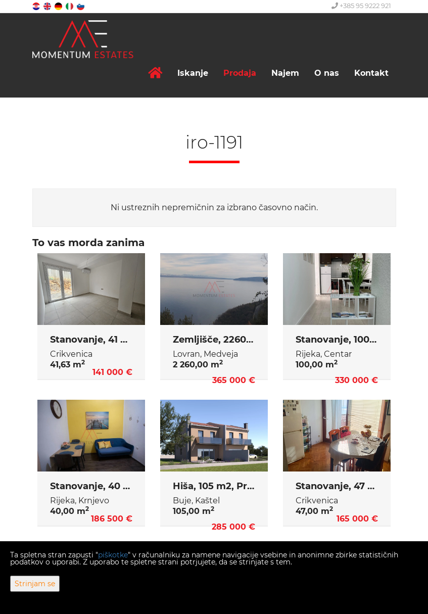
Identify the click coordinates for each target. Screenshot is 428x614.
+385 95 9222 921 (361, 6)
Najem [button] (285, 73)
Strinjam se (35, 583)
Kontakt (371, 73)
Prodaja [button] (239, 73)
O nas (326, 73)
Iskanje (192, 73)
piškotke (113, 554)
